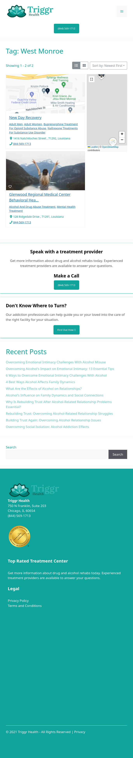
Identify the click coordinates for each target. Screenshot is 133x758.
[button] (101, 79)
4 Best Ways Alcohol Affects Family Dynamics (40, 382)
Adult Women (33, 124)
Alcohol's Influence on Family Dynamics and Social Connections (54, 395)
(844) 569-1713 (66, 28)
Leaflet (93, 147)
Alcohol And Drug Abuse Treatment (32, 207)
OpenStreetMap (110, 147)
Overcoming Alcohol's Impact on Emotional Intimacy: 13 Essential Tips (60, 368)
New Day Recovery (25, 117)
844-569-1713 (22, 144)
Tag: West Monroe (34, 50)
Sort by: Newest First (107, 65)
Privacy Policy (18, 600)
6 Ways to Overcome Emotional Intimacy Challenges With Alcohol (56, 375)
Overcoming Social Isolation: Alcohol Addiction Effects (47, 426)
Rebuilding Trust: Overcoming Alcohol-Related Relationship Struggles (59, 413)
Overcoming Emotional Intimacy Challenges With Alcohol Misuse (56, 362)
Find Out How (66, 330)
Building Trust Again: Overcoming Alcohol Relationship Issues (53, 420)
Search (11, 447)
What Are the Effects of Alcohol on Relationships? (44, 388)
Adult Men (16, 124)
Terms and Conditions (25, 605)
